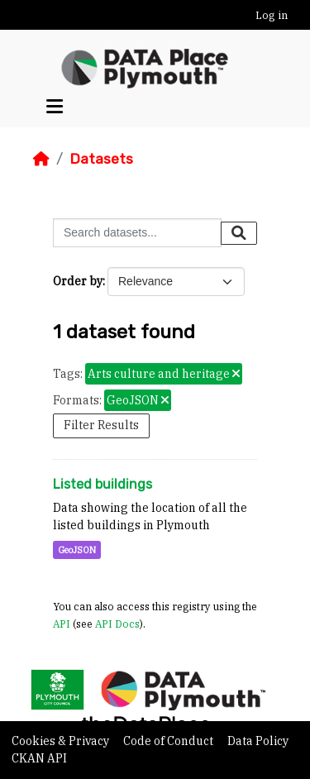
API (61, 623)
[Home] (41, 159)
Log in (271, 15)
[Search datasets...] (137, 232)
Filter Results (101, 425)
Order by (78, 281)
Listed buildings (102, 484)
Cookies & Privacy (62, 741)
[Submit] (239, 233)
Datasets (101, 159)
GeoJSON (77, 550)
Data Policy (258, 741)
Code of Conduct (169, 741)
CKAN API (39, 758)
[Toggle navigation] (55, 107)
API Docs (117, 623)
